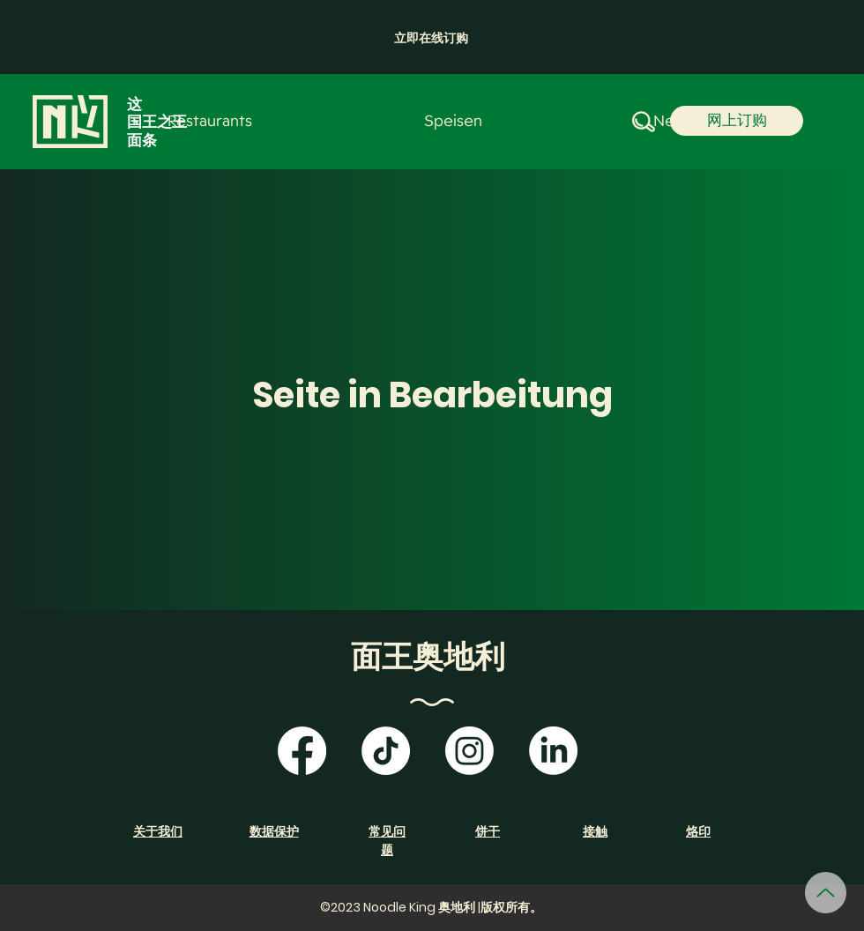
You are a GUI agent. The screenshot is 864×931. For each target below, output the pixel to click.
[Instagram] (469, 750)
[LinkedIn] (553, 750)
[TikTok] (385, 750)
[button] (431, 38)
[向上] (825, 892)
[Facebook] (302, 750)
